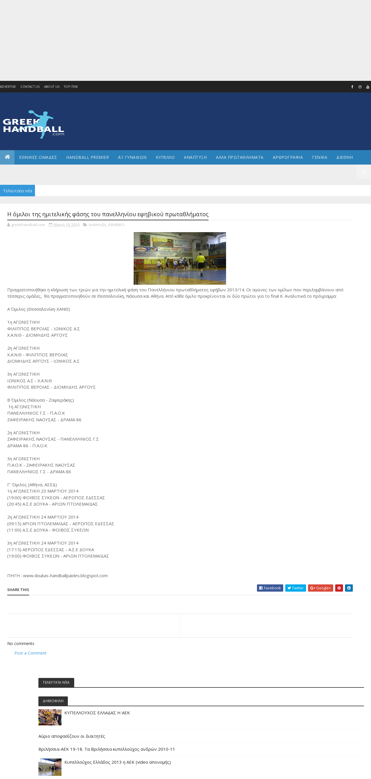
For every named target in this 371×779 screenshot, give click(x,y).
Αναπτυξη (195, 157)
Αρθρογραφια (288, 157)
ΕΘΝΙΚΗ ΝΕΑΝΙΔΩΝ (300, 497)
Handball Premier (87, 157)
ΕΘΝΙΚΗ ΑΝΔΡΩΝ (299, 458)
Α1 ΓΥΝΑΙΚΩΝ (132, 157)
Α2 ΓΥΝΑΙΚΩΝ (296, 410)
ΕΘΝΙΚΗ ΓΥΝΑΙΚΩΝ (300, 468)
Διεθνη (344, 157)
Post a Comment (30, 661)
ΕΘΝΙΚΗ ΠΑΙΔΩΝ (298, 517)
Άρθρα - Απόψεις (300, 371)
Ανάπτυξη (97, 226)
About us (51, 87)
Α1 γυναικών (296, 390)
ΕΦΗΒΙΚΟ (116, 226)
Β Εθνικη (293, 429)
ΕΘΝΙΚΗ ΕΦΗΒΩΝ (299, 478)
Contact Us (30, 87)
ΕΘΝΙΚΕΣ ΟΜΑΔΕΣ (38, 157)
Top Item (71, 87)
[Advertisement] (173, 40)
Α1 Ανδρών (295, 381)
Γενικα (319, 157)
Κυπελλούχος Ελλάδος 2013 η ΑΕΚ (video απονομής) (331, 315)
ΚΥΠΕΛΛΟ (165, 157)
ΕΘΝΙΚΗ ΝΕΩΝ (297, 507)
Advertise (8, 87)
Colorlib (33, 771)
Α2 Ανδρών (295, 400)
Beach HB (293, 361)
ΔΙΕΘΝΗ (292, 439)
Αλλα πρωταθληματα (240, 157)
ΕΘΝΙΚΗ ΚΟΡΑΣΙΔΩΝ (301, 488)
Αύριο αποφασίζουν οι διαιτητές (315, 275)
